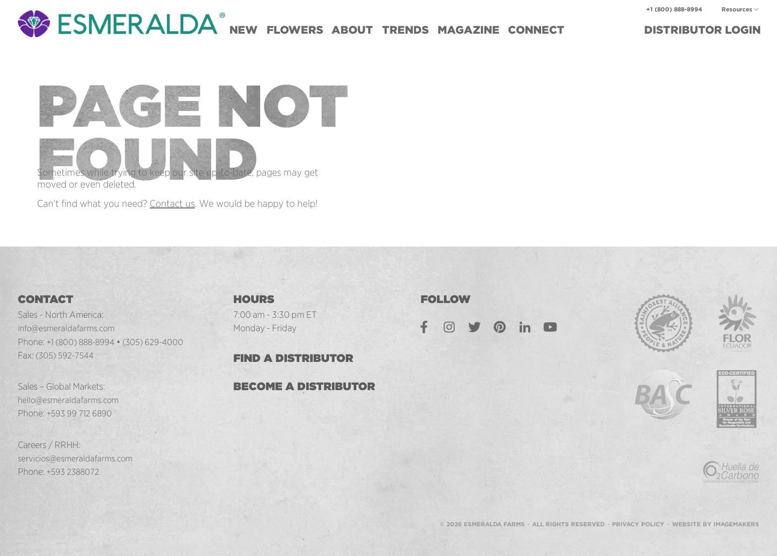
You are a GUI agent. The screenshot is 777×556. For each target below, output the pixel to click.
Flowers (295, 29)
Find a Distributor (300, 358)
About (352, 29)
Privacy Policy (638, 512)
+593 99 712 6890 (81, 412)
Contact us (172, 203)
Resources (737, 9)
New (243, 29)
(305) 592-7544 (67, 355)
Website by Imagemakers (715, 512)
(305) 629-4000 (160, 341)
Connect (536, 29)
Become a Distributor (311, 386)
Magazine (469, 29)
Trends (405, 29)
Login (702, 29)
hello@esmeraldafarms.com (71, 399)
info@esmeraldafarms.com (69, 327)
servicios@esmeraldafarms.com (78, 458)
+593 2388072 (75, 471)
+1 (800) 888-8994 (674, 9)
